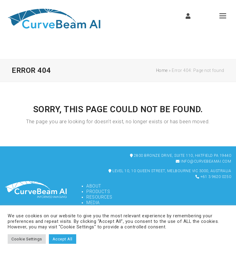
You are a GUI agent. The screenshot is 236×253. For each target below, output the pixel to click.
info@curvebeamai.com (203, 161)
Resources (99, 197)
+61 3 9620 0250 (213, 177)
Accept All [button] (63, 239)
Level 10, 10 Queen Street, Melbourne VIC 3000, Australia (169, 171)
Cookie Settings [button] (26, 239)
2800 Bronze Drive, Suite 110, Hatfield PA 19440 (180, 155)
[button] (222, 15)
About (93, 186)
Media (93, 202)
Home (162, 70)
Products (98, 191)
